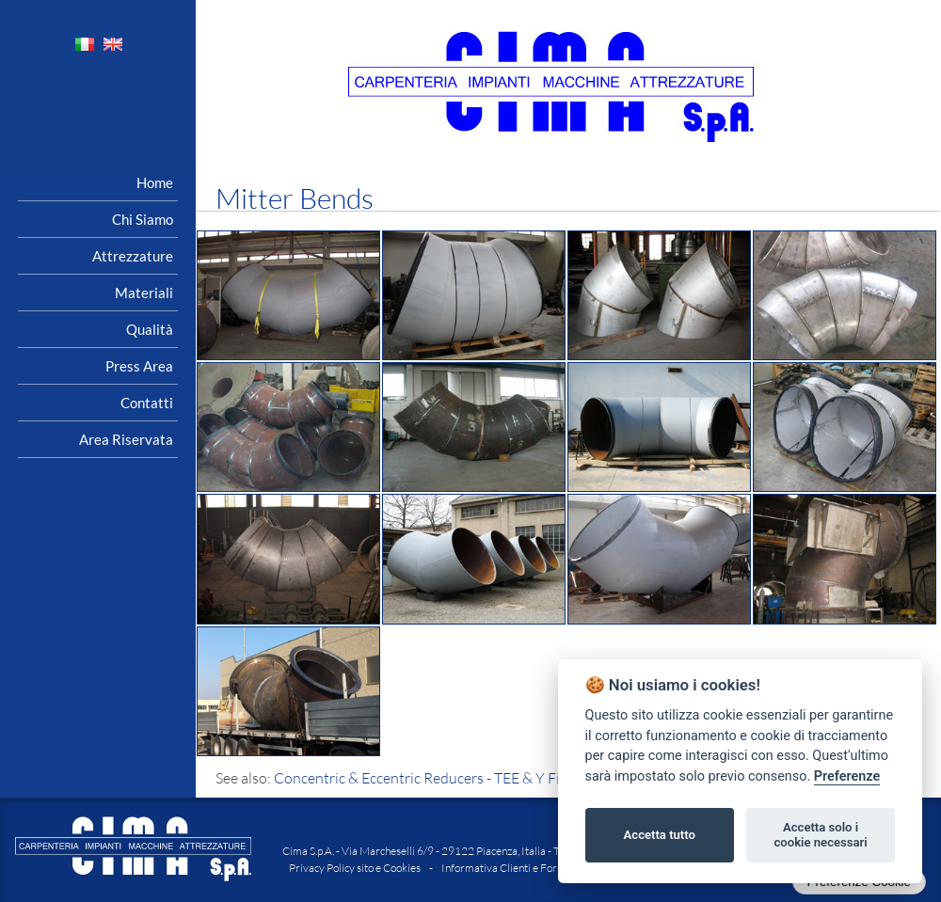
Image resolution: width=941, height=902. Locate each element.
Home (154, 182)
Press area (139, 365)
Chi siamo (142, 219)
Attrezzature (132, 255)
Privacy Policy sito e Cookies (355, 868)
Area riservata (126, 439)
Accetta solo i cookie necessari (820, 834)
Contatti (146, 402)
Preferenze (847, 776)
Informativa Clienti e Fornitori (511, 868)
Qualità (149, 329)
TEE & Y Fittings (546, 777)
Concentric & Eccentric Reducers (379, 777)
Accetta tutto (659, 835)
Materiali (144, 292)
